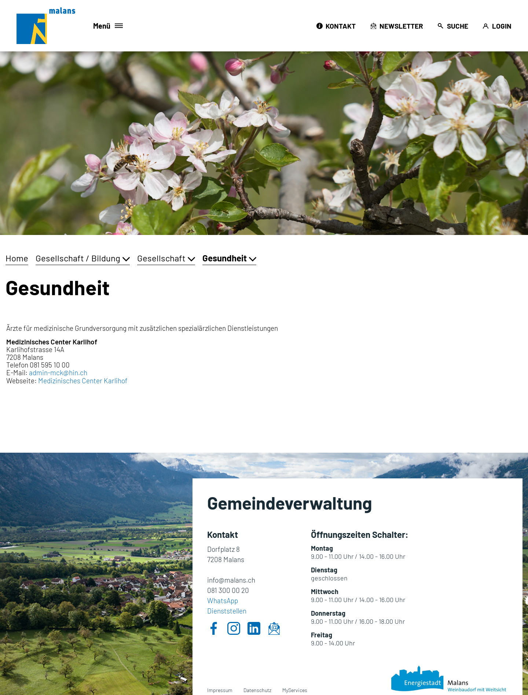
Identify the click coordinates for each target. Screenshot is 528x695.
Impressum (219, 690)
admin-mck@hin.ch (58, 372)
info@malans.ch (231, 580)
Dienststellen (226, 611)
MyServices (294, 690)
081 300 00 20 (228, 590)
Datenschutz (257, 690)
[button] (83, 258)
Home (17, 258)
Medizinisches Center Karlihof (87, 380)
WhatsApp (222, 600)
